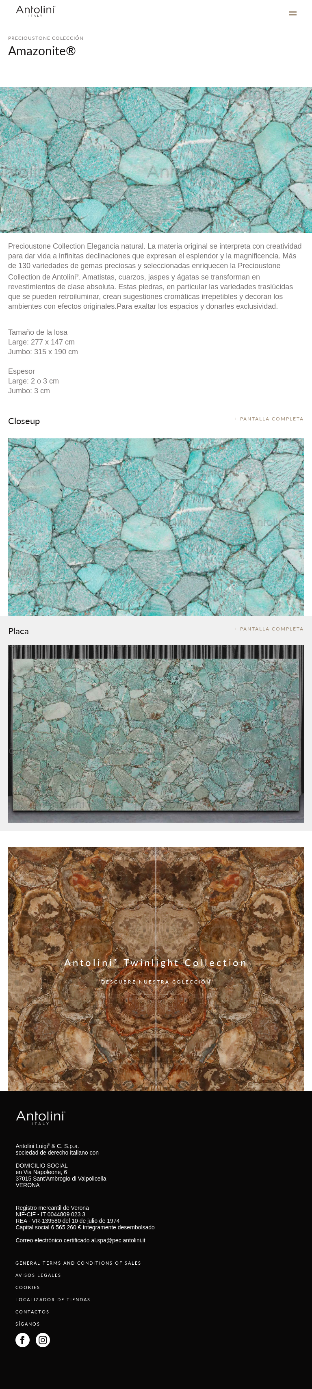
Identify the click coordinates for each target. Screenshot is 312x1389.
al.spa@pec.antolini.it (118, 1240)
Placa (18, 630)
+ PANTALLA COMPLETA (269, 418)
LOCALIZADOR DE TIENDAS (53, 1299)
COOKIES (27, 1287)
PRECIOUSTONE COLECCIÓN (46, 38)
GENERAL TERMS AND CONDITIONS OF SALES (78, 1263)
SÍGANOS (27, 1324)
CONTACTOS (32, 1312)
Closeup (24, 420)
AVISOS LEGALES (38, 1275)
